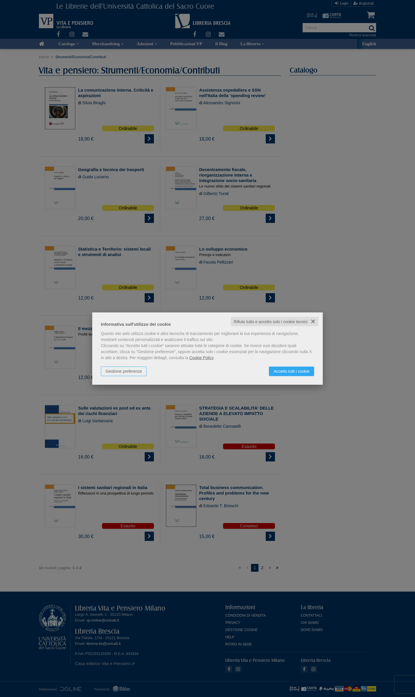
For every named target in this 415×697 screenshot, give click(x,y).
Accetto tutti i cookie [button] (291, 371)
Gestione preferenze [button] (123, 371)
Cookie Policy (201, 357)
